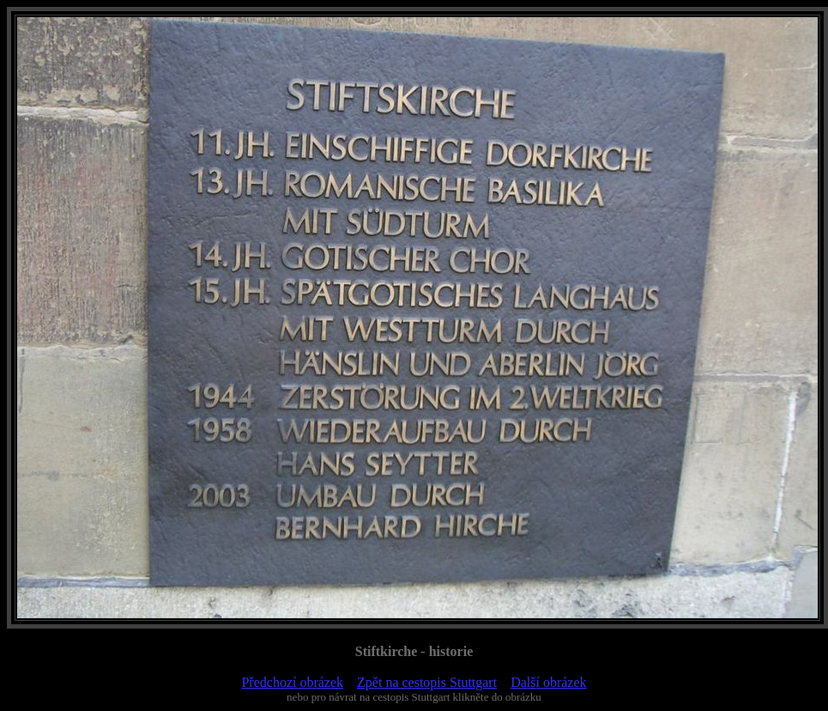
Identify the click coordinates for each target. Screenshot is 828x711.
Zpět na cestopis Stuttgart (427, 682)
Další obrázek (548, 682)
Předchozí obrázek (292, 682)
